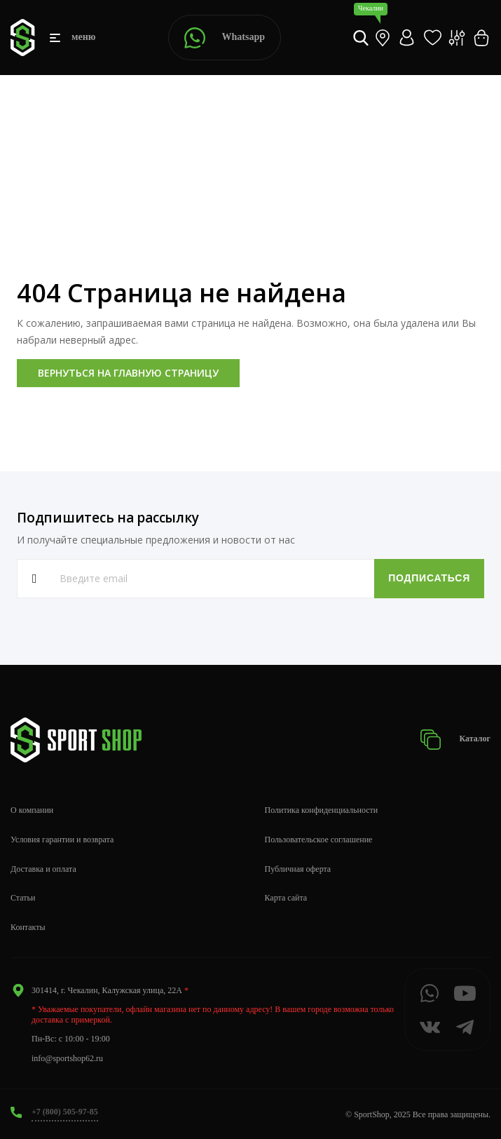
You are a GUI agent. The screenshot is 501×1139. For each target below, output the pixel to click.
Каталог (455, 739)
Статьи (23, 898)
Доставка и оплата (43, 869)
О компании (32, 810)
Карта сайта (286, 898)
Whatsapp (224, 37)
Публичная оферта (298, 869)
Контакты (28, 927)
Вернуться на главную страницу (128, 372)
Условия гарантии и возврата (62, 839)
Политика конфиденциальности (321, 810)
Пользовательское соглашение (319, 839)
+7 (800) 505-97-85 (65, 1112)
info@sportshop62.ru (67, 1058)
